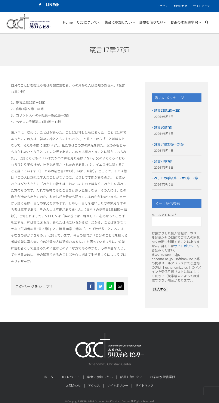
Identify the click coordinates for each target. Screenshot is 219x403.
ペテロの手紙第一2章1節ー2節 (176, 178)
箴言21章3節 (163, 161)
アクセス (94, 385)
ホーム (48, 377)
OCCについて (70, 377)
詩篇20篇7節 (163, 127)
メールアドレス (164, 215)
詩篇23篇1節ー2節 (167, 110)
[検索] (206, 22)
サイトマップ (144, 385)
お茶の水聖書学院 (162, 377)
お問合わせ (73, 385)
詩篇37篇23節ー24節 (169, 144)
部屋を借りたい (131, 377)
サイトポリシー (185, 246)
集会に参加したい (100, 377)
